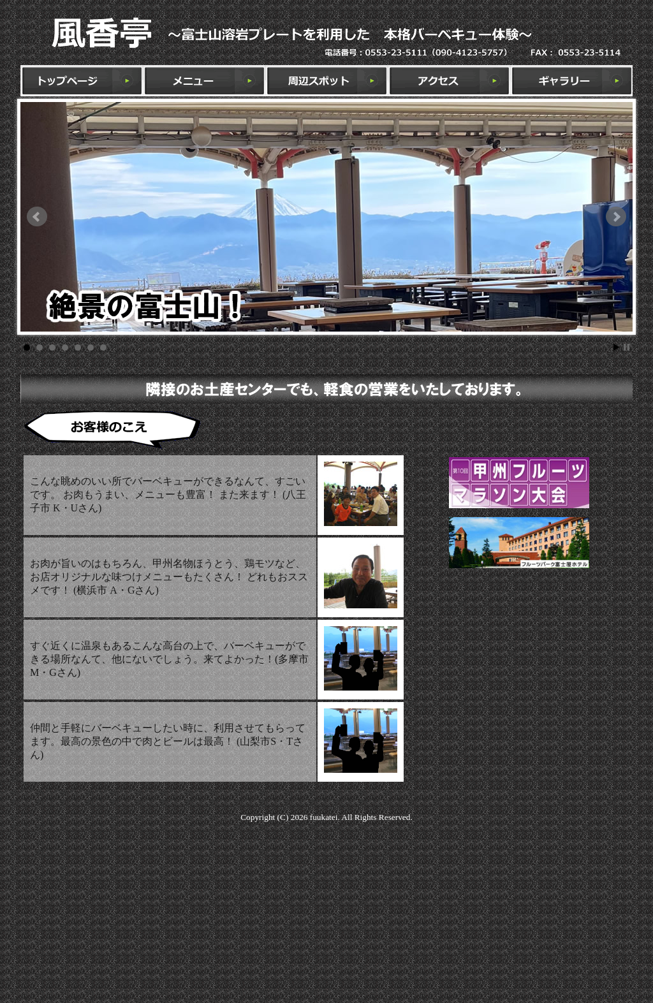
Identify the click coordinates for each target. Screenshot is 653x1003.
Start (616, 347)
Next (616, 217)
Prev (37, 217)
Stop (626, 347)
